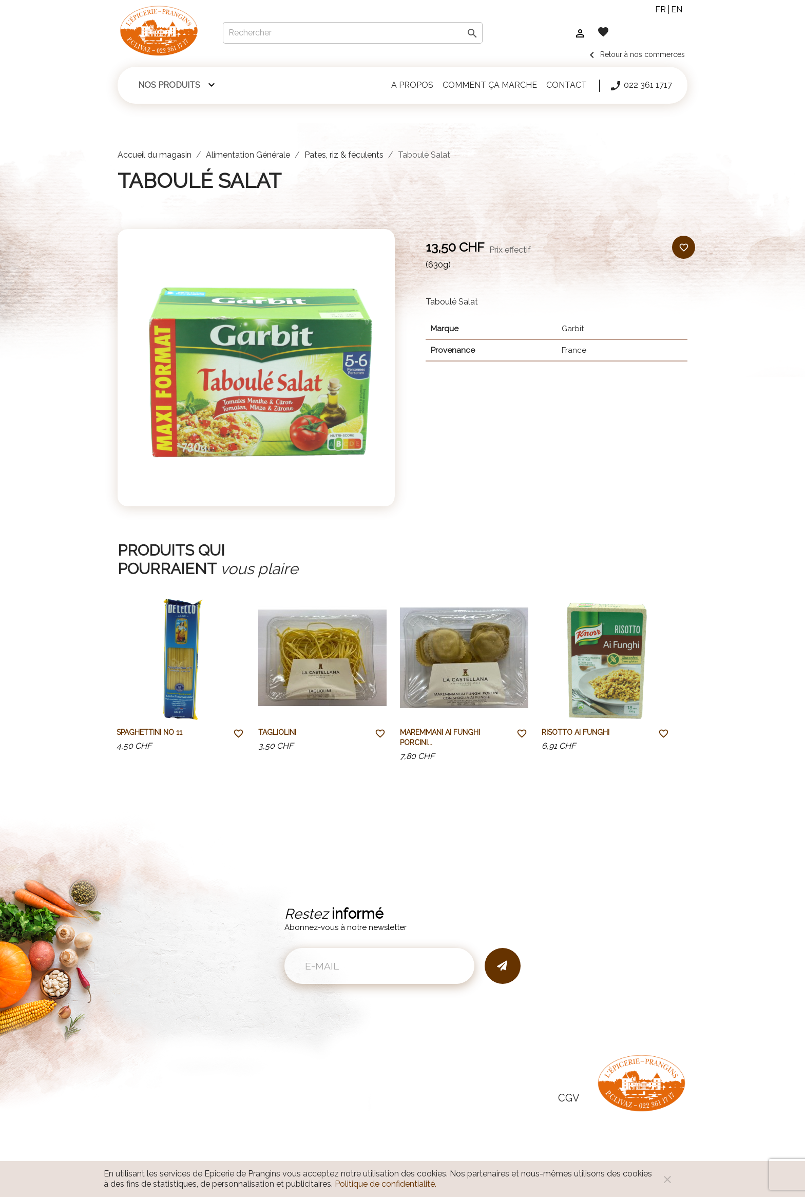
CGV (569, 1098)
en (676, 9)
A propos (412, 85)
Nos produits (169, 85)
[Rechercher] (353, 33)
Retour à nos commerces (635, 54)
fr (660, 9)
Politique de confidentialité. (385, 1184)
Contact (566, 85)
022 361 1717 (640, 86)
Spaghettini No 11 (149, 732)
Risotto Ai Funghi (575, 732)
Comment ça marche (490, 85)
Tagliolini (277, 732)
